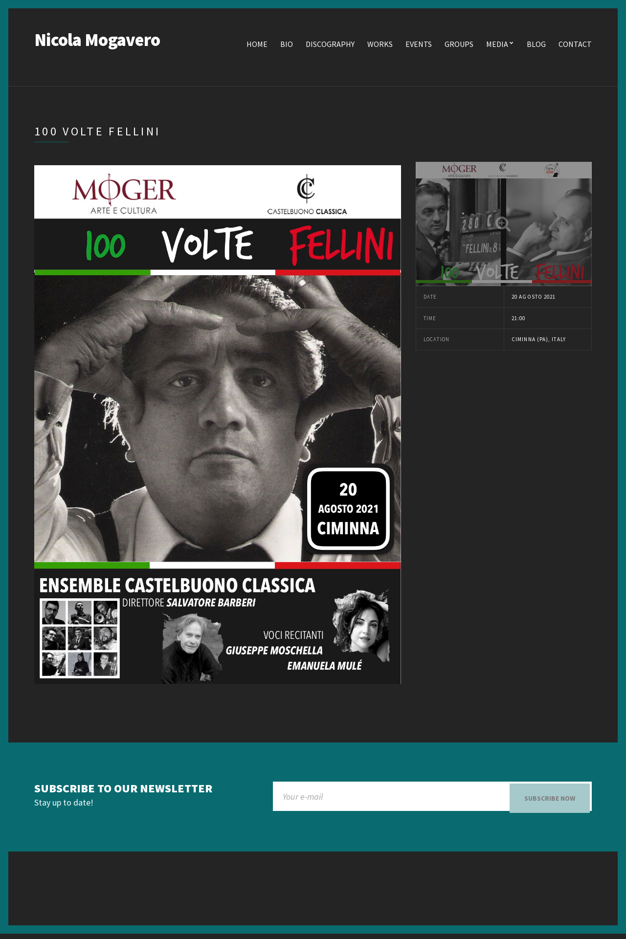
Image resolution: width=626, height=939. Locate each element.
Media (497, 45)
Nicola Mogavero (97, 41)
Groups (459, 45)
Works (380, 45)
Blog (536, 45)
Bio (286, 45)
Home (257, 45)
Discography (330, 45)
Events (418, 45)
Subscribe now (549, 799)
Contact (575, 45)
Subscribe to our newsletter (123, 790)
